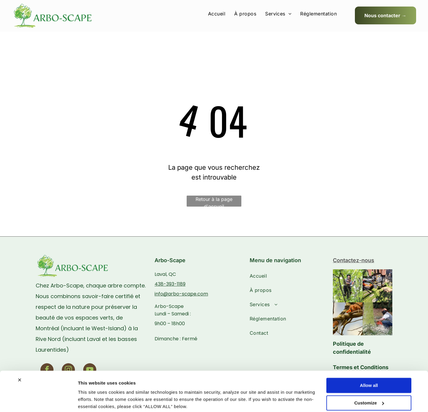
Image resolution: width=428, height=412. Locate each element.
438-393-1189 (170, 284)
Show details (92, 400)
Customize (369, 380)
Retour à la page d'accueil (214, 201)
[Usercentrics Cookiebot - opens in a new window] (38, 400)
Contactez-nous (353, 260)
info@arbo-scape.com (181, 293)
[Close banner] (19, 357)
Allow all (369, 362)
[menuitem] (217, 14)
